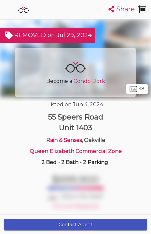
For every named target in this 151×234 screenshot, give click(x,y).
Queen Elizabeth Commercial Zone (76, 151)
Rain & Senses (64, 140)
